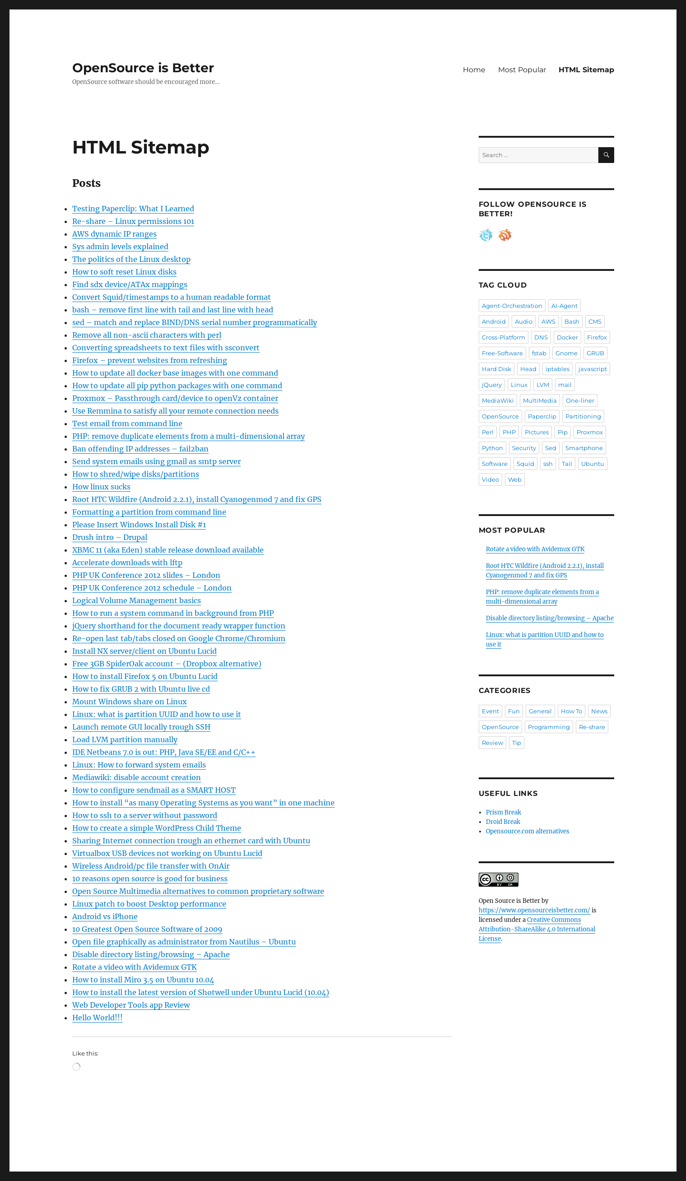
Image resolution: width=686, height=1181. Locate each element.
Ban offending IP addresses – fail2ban (140, 448)
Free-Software (502, 353)
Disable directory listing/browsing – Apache (151, 954)
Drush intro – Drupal (109, 537)
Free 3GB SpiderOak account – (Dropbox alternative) (166, 663)
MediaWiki (498, 400)
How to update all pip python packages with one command (177, 385)
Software (495, 463)
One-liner (580, 400)
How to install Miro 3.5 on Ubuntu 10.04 (143, 979)
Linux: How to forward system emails (139, 764)
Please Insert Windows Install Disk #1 (139, 524)
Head (528, 368)
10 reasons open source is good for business (150, 878)
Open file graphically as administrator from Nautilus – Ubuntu (184, 941)
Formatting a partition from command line (149, 511)
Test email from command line (127, 423)
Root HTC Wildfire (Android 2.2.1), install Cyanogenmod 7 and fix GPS (197, 499)
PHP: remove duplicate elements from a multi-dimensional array (188, 436)
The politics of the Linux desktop (131, 259)
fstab (539, 353)
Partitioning (583, 416)
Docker (567, 337)
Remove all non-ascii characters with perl (146, 334)
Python (492, 447)
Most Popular (522, 69)
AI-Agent (564, 305)
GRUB (595, 353)
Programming (549, 726)
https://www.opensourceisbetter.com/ (534, 910)
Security (524, 447)
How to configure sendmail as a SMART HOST (154, 790)
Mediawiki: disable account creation (136, 777)
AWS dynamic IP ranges (114, 233)
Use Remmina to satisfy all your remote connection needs (175, 410)
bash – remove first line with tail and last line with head (172, 309)
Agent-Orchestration (512, 305)
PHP (509, 432)
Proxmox (590, 432)
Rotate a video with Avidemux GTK (134, 967)
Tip (516, 742)
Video (490, 479)
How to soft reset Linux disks (124, 271)
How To (571, 711)
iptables (557, 368)
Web (515, 479)
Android (494, 321)
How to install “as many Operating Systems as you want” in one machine (203, 802)
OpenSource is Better (143, 67)
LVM (543, 384)
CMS (595, 321)
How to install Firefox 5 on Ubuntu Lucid (145, 676)
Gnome (566, 353)
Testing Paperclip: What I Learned (133, 208)
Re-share (592, 726)
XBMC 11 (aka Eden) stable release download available (168, 549)
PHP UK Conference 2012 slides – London (146, 575)
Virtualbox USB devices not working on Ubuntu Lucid (167, 853)
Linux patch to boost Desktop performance (149, 903)
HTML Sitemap (586, 69)
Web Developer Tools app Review (131, 1004)
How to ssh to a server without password (144, 815)
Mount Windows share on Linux (129, 701)
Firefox (597, 337)
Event (490, 711)
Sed (550, 447)
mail (565, 384)
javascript (593, 368)
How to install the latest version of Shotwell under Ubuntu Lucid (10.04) (200, 992)
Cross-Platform (503, 337)
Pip (563, 432)
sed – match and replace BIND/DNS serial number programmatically (194, 322)
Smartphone (584, 447)
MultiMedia (540, 400)
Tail (567, 463)
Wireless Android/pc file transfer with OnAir (150, 865)
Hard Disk (496, 368)
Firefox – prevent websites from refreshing (149, 360)
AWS (548, 321)
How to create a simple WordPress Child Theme (156, 827)
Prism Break (503, 812)
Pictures (537, 432)
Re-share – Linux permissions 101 (133, 221)
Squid (525, 463)
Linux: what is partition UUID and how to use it (156, 714)
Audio (523, 321)
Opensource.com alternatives (527, 831)
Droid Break (503, 822)
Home (474, 69)
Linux (519, 384)
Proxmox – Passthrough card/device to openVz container (175, 398)
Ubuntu (592, 463)
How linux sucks (101, 486)
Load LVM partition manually (124, 739)
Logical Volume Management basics (136, 600)
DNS (541, 337)
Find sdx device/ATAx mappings (129, 284)
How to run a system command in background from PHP (173, 613)
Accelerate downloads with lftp (127, 562)
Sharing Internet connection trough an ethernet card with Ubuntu (191, 840)
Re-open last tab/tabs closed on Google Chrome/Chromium (178, 638)
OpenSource (500, 416)
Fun (514, 711)
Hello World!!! (97, 1017)
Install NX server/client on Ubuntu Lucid (144, 651)
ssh (548, 463)
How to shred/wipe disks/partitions (135, 474)
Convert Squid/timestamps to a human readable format (171, 297)
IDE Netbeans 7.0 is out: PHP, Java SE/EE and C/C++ (164, 752)
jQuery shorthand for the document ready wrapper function (178, 625)
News (599, 711)
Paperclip (542, 416)
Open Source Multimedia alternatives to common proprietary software (198, 891)
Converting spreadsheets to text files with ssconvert (166, 347)
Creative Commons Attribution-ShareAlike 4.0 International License (537, 929)
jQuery (492, 384)
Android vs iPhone (105, 916)
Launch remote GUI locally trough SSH (141, 726)
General (540, 711)
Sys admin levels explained (120, 246)
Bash (572, 321)
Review (492, 742)
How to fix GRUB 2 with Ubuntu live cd (141, 688)
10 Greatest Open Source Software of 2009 (147, 929)
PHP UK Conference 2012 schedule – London (152, 587)
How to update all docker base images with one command (175, 372)
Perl (488, 432)
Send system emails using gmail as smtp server (156, 461)
